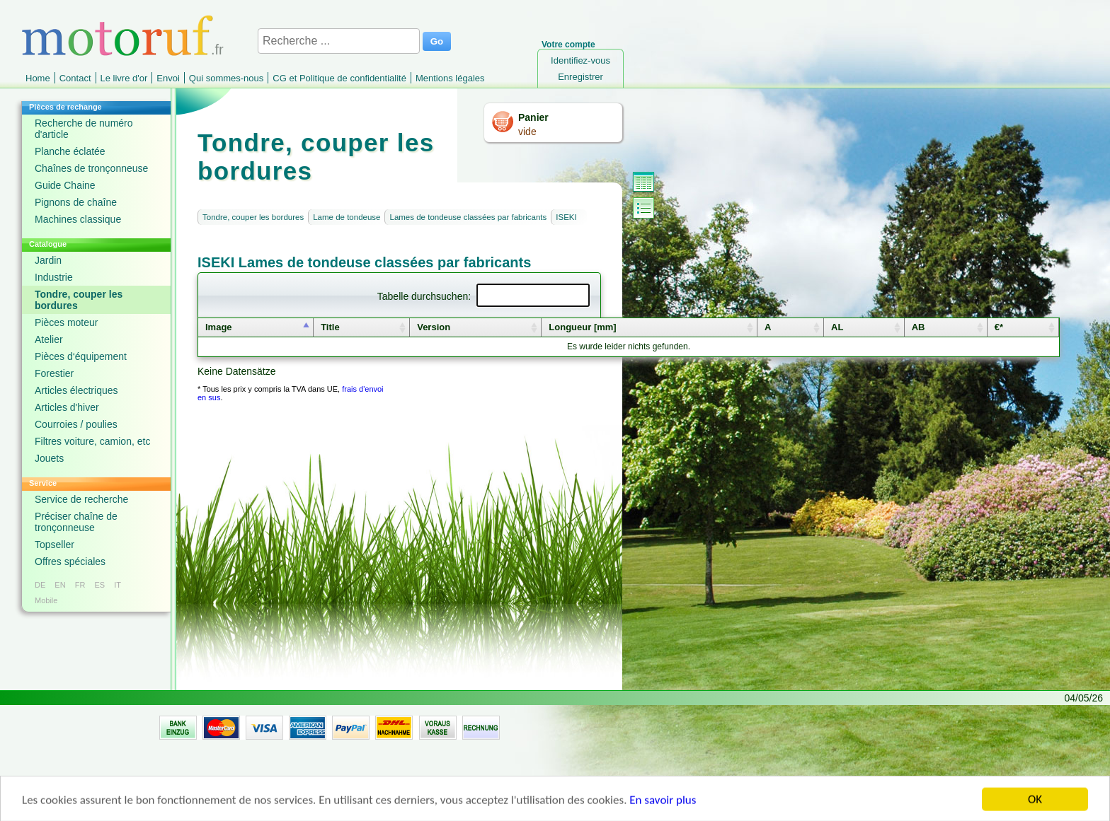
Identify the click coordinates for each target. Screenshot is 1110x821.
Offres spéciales (70, 561)
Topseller (54, 544)
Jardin (48, 260)
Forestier (54, 373)
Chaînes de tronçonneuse (91, 168)
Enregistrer (580, 76)
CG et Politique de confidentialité (339, 78)
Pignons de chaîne (76, 202)
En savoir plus (662, 803)
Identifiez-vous (580, 60)
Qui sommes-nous (226, 78)
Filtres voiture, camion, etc (92, 441)
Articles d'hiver (67, 407)
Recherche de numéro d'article (84, 128)
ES (99, 585)
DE (40, 585)
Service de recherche (81, 499)
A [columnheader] (768, 327)
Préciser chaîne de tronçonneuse (76, 522)
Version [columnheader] (433, 327)
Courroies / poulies (76, 424)
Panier (533, 117)
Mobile (46, 600)
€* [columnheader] (999, 327)
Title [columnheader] (330, 327)
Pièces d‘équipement (81, 356)
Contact (75, 78)
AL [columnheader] (837, 327)
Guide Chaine (65, 185)
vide (527, 131)
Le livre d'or (124, 78)
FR (80, 585)
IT (117, 585)
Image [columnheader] (218, 327)
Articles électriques (76, 390)
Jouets (49, 458)
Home (37, 78)
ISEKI (566, 217)
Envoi (168, 78)
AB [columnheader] (918, 327)
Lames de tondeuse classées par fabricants (468, 217)
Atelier (49, 339)
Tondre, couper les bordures (78, 300)
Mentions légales (450, 78)
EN (60, 585)
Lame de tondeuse (346, 217)
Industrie (54, 277)
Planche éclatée (70, 151)
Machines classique (78, 219)
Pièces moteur (66, 322)
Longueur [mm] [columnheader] (582, 327)
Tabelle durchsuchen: (483, 296)
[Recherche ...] (339, 41)
